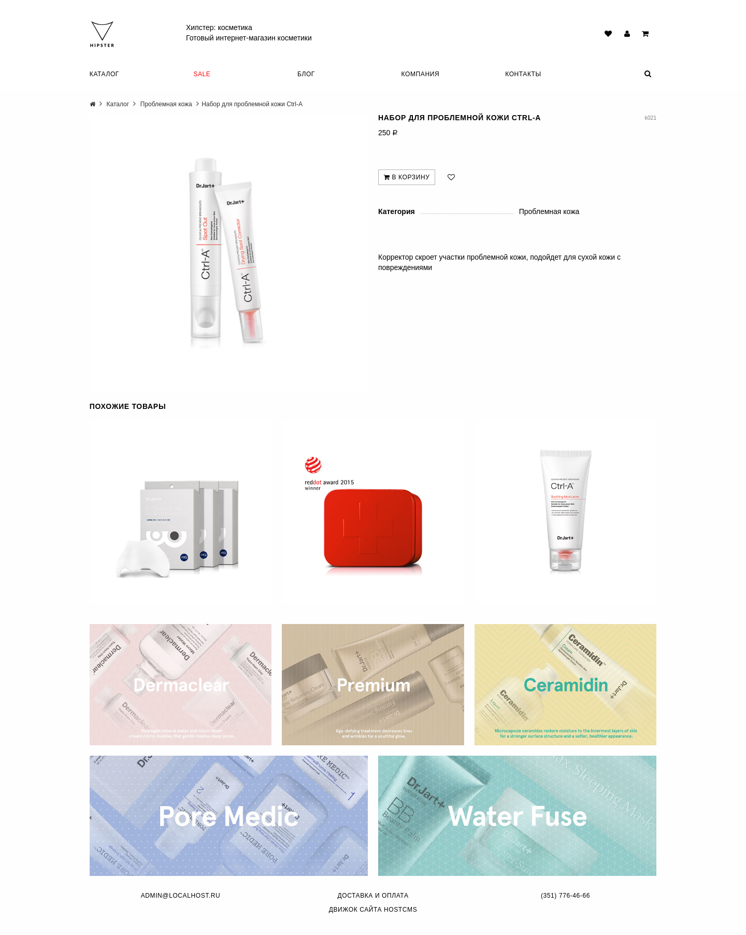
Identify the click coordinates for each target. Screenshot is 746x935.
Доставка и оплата (373, 895)
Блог (306, 74)
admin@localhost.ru (181, 895)
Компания (420, 74)
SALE (201, 74)
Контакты (523, 74)
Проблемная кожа (166, 104)
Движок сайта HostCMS (373, 909)
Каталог (104, 74)
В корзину (406, 177)
